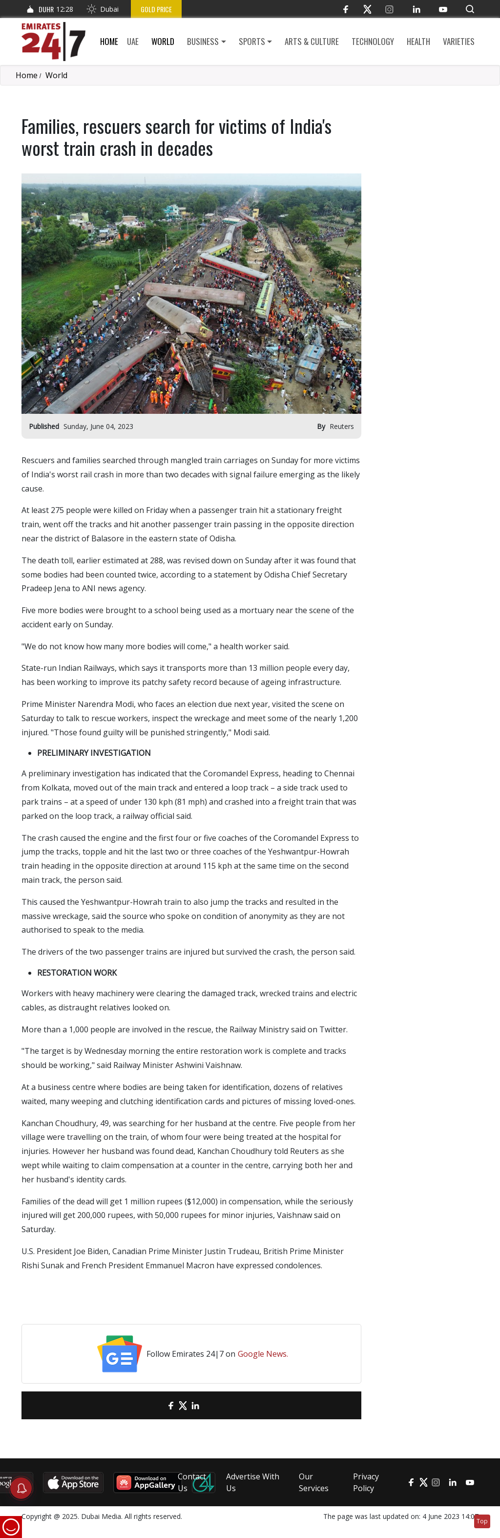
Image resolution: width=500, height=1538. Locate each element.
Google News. (263, 1353)
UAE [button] (133, 41)
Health (418, 41)
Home (109, 41)
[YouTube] (443, 9)
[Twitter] (367, 9)
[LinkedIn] (416, 9)
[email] (153, 1405)
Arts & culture (312, 41)
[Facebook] (345, 9)
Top (482, 1521)
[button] (470, 9)
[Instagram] (389, 9)
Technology (373, 41)
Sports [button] (252, 41)
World (162, 41)
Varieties (459, 41)
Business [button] (203, 41)
